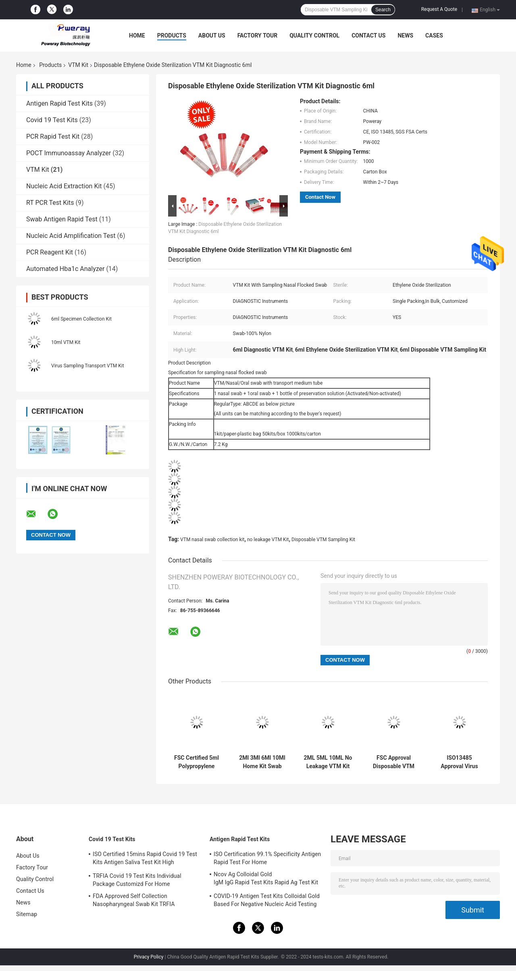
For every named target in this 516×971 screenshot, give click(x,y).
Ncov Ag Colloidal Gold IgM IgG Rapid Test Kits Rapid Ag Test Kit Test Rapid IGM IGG (266, 879)
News (405, 35)
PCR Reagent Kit (49, 252)
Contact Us (368, 35)
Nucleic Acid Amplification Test (71, 236)
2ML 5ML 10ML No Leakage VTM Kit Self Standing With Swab (328, 762)
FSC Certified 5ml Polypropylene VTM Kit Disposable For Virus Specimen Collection (196, 762)
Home (137, 35)
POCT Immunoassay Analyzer (68, 153)
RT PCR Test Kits (50, 202)
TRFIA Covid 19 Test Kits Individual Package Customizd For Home (137, 880)
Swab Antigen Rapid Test (62, 219)
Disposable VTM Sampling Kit (323, 539)
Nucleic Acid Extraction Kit (64, 186)
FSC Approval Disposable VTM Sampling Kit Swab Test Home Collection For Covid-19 (394, 762)
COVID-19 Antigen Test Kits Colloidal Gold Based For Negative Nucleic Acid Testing (267, 900)
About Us (211, 35)
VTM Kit (78, 65)
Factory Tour (257, 35)
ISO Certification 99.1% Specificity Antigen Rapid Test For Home (267, 858)
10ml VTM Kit (66, 342)
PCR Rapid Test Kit (52, 136)
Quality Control (314, 35)
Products (171, 35)
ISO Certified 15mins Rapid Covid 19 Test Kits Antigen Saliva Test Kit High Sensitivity (145, 859)
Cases (434, 35)
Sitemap (26, 914)
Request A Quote (439, 9)
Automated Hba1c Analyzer (65, 269)
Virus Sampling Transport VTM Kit (87, 366)
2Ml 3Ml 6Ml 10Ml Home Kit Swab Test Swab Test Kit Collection (262, 762)
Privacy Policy (149, 957)
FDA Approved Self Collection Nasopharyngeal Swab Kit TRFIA (134, 900)
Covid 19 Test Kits (52, 120)
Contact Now (320, 197)
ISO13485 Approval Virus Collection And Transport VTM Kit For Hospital (459, 762)
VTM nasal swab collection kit (212, 539)
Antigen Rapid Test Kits (59, 103)
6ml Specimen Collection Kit (81, 319)
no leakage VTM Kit (268, 539)
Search (383, 10)
